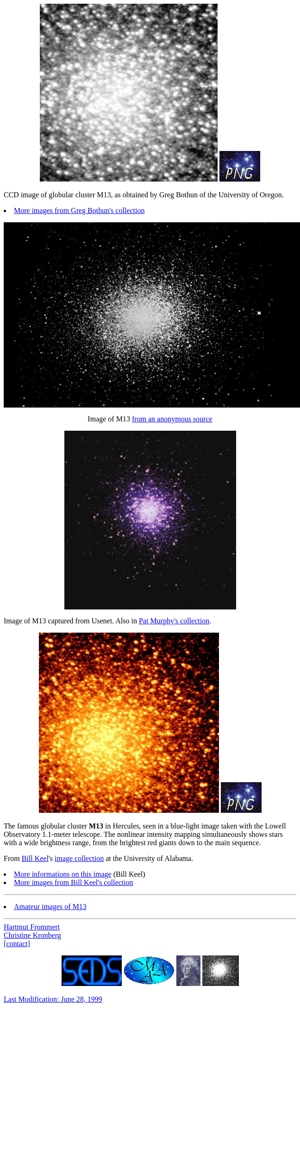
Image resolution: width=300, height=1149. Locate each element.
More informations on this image (63, 874)
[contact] (17, 944)
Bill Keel (35, 858)
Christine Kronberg (32, 935)
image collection (79, 858)
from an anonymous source (172, 419)
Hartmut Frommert (32, 927)
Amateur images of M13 (50, 906)
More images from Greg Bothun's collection (79, 210)
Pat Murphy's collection (174, 621)
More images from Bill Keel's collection (73, 882)
